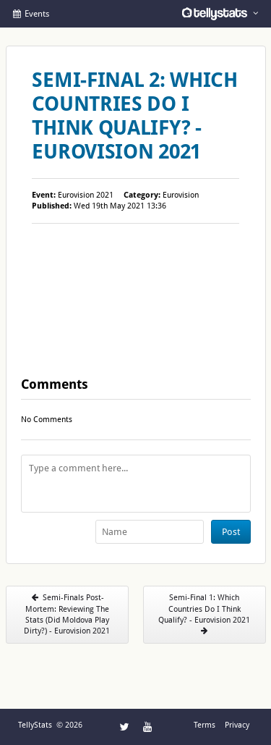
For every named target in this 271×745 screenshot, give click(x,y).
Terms (204, 725)
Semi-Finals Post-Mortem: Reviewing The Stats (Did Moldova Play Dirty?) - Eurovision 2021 (67, 614)
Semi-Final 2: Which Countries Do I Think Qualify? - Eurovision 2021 (134, 116)
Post (231, 531)
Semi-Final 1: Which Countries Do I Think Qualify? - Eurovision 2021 (204, 614)
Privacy (237, 725)
